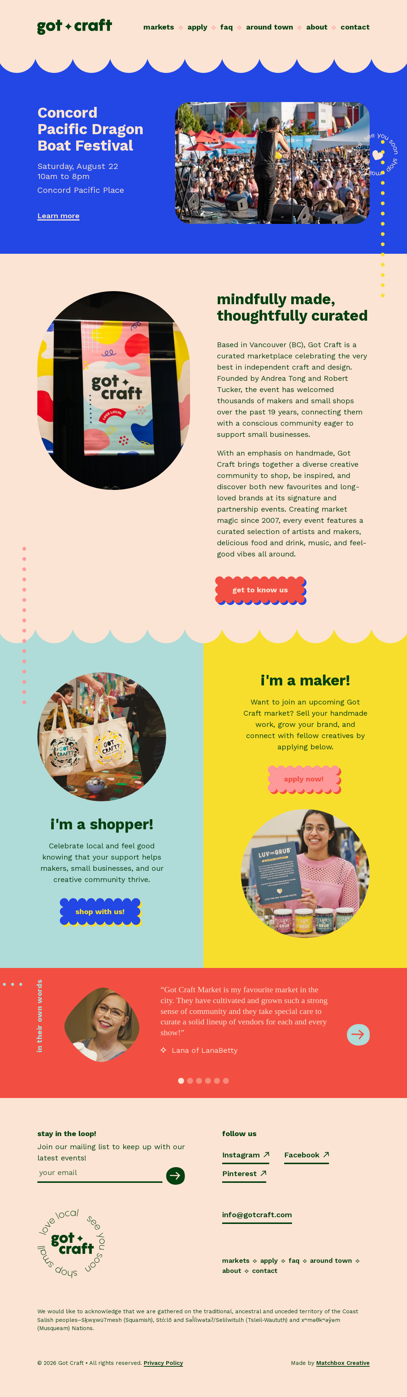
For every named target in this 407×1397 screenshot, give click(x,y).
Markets (158, 26)
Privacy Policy (163, 1363)
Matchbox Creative (343, 1363)
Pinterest (244, 1173)
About (316, 26)
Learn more (58, 215)
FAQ (226, 26)
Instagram (245, 1154)
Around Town (269, 26)
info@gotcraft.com (257, 1214)
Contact (355, 26)
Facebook (306, 1154)
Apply (197, 26)
